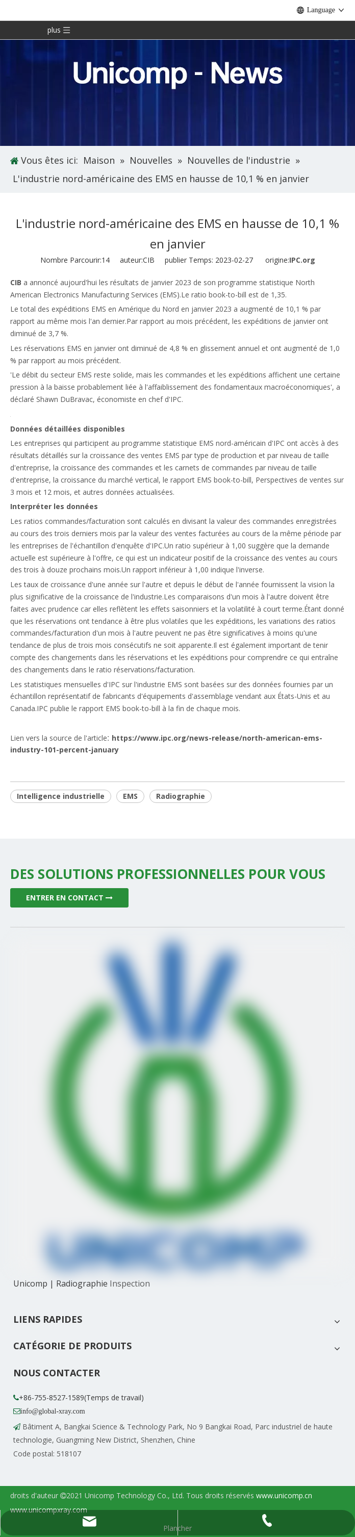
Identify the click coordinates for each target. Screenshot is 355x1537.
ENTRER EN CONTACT (69, 897)
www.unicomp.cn (284, 1495)
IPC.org (302, 260)
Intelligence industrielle (61, 796)
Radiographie (180, 796)
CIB (15, 282)
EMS (130, 796)
